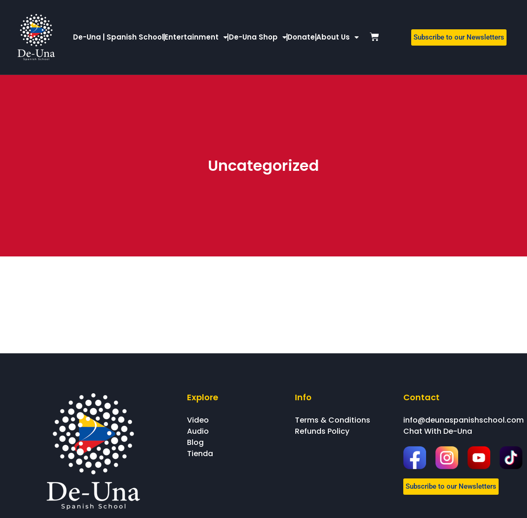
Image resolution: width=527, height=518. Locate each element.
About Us (337, 37)
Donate (301, 37)
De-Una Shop (258, 37)
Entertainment (196, 37)
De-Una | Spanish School (118, 37)
